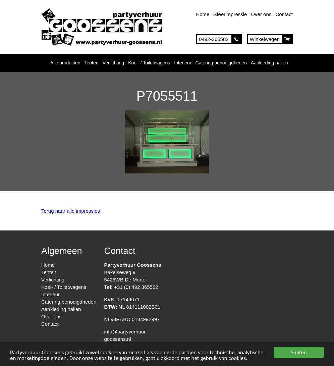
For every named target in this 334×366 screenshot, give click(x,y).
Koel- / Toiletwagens (149, 62)
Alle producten (65, 62)
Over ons (261, 14)
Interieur (182, 62)
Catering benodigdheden (221, 62)
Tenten (92, 62)
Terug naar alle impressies (70, 211)
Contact (284, 14)
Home (202, 14)
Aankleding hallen (269, 62)
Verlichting (113, 62)
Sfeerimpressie (230, 14)
